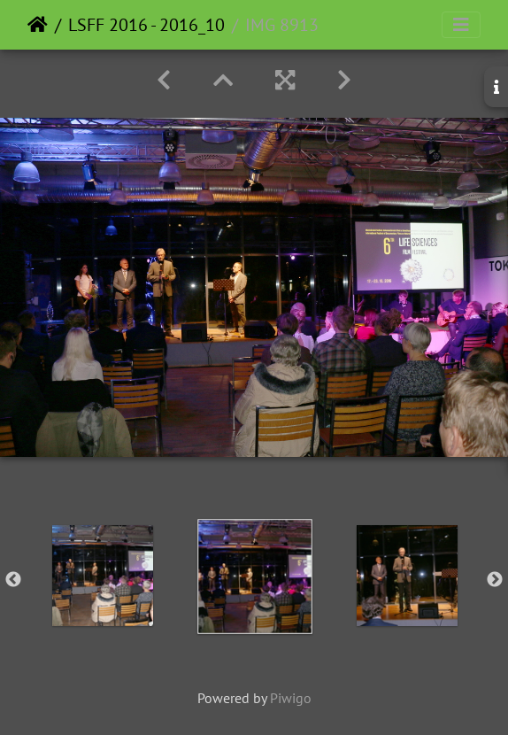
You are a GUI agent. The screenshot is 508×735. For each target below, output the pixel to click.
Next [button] (495, 580)
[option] (103, 575)
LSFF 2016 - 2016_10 (146, 24)
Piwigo (291, 698)
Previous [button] (13, 580)
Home (37, 25)
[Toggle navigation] (461, 25)
